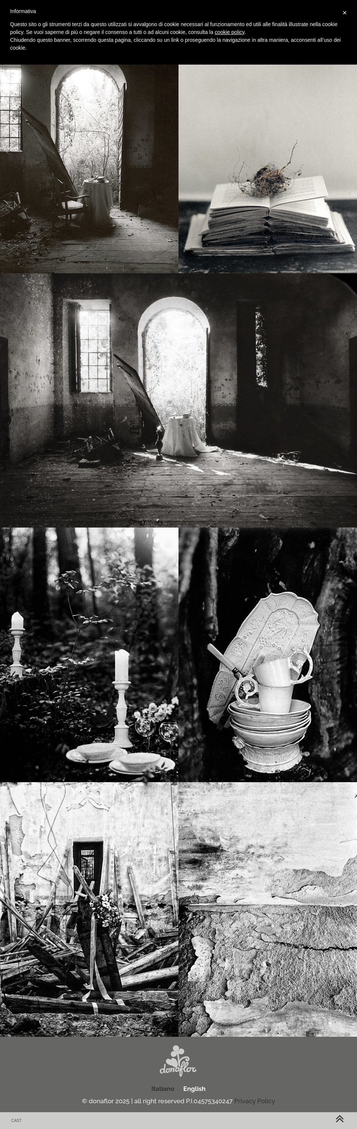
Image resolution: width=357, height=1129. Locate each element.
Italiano (163, 1088)
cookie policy (229, 32)
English (194, 1088)
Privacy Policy (254, 1101)
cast (16, 1120)
